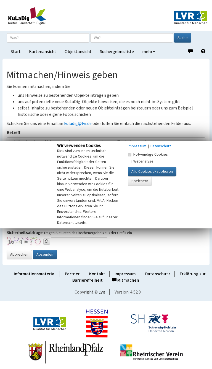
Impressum (125, 274)
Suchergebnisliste (117, 52)
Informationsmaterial (34, 274)
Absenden (44, 254)
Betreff (13, 133)
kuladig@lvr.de (78, 124)
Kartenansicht (42, 52)
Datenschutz (157, 274)
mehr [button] (148, 52)
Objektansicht (78, 52)
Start (16, 52)
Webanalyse (140, 161)
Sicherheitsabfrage (25, 233)
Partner (72, 274)
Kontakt (97, 274)
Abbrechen (19, 254)
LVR (102, 292)
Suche (182, 38)
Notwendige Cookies (148, 154)
